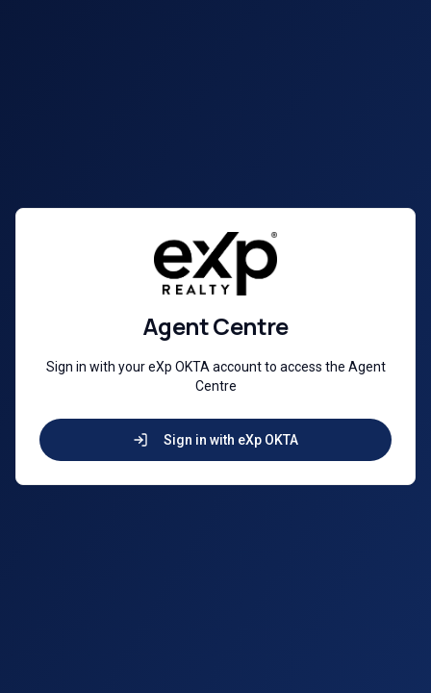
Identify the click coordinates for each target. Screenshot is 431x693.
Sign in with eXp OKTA (215, 440)
